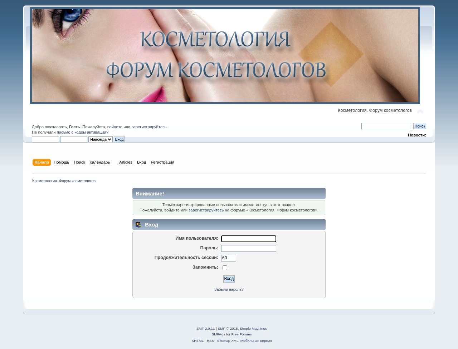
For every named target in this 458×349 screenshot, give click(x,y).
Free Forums (241, 334)
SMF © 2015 (228, 328)
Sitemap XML (228, 341)
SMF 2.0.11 (205, 328)
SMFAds (218, 334)
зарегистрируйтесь (148, 127)
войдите (114, 127)
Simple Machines (253, 328)
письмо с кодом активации (81, 132)
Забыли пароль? (229, 289)
